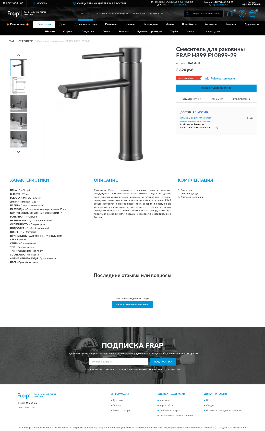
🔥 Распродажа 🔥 (17, 24)
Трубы (174, 31)
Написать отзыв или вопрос (132, 304)
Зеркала (124, 31)
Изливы (130, 24)
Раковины (111, 24)
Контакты (156, 13)
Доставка (118, 400)
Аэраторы (211, 24)
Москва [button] (203, 112)
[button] (218, 5)
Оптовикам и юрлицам (112, 13)
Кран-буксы (189, 24)
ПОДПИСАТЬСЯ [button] (163, 362)
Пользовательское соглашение (176, 416)
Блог (208, 400)
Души (62, 24)
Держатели (252, 24)
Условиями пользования (163, 369)
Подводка (88, 31)
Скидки (210, 406)
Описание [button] (217, 99)
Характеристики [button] (192, 99)
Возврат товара (121, 411)
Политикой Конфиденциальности (134, 369)
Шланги (50, 31)
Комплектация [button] (241, 99)
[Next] (18, 151)
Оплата (117, 406)
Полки (106, 31)
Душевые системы (86, 24)
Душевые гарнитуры (149, 31)
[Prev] (18, 55)
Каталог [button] (85, 13)
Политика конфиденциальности (224, 411)
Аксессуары (213, 31)
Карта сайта (166, 406)
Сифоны (68, 31)
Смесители (44, 24)
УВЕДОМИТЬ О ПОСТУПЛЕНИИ (216, 88)
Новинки (138, 13)
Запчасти (191, 31)
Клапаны (230, 24)
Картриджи (150, 24)
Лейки (170, 24)
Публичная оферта (170, 411)
